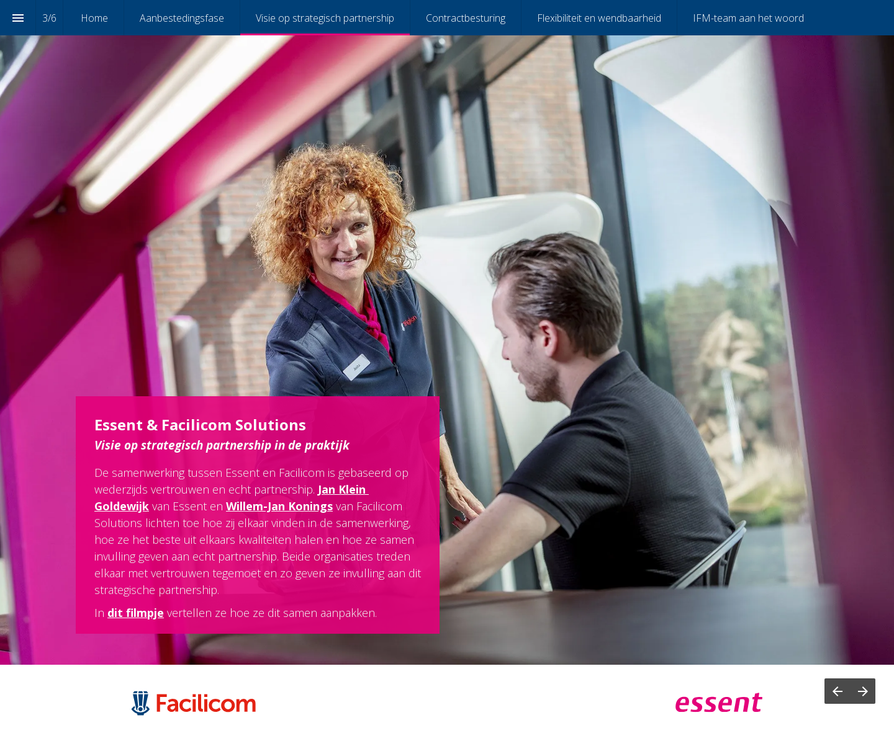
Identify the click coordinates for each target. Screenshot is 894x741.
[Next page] (862, 691)
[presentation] (447, 332)
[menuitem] (94, 17)
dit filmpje (135, 612)
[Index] (17, 17)
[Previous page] (837, 691)
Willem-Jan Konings (279, 506)
